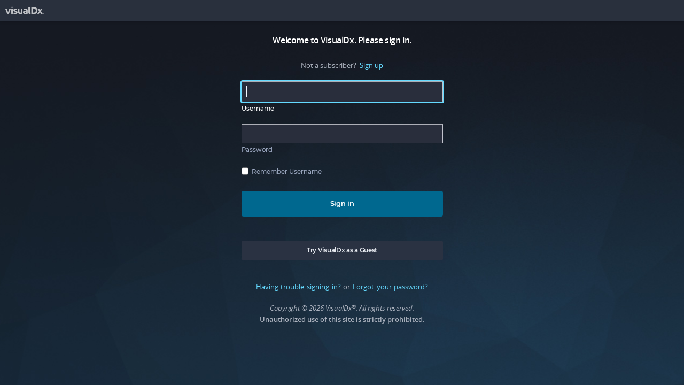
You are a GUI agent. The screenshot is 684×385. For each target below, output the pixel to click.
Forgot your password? (390, 286)
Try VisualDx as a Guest (342, 250)
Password (257, 149)
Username (258, 108)
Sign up (371, 65)
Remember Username (287, 171)
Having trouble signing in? (298, 286)
